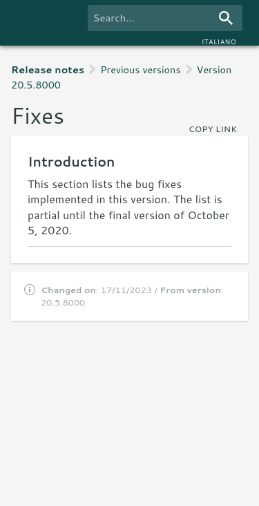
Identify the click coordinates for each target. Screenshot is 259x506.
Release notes (47, 69)
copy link (213, 128)
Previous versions (140, 69)
